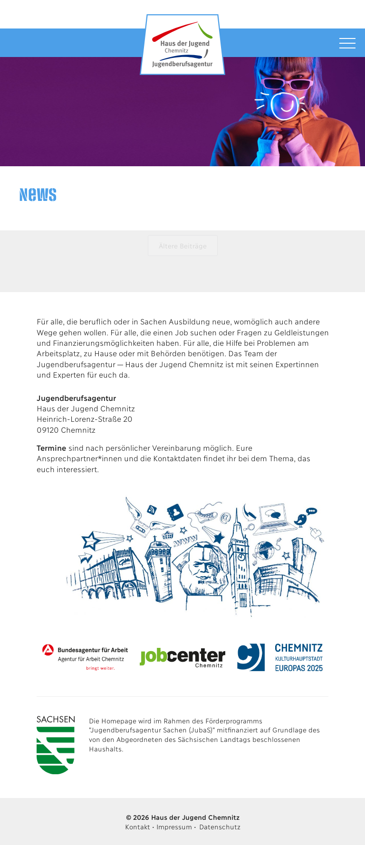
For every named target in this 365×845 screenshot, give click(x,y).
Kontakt (137, 826)
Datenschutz (219, 826)
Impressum (174, 826)
